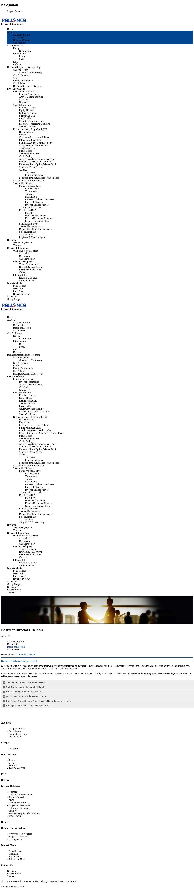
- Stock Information (16, 797)
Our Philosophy (20, 70)
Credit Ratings (26, 156)
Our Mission (19, 37)
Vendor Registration (22, 242)
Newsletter (24, 102)
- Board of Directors (17, 734)
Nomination (31, 196)
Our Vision (24, 256)
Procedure (30, 213)
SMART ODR (26, 234)
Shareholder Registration (31, 226)
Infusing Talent (20, 275)
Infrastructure (19, 53)
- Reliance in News (16, 859)
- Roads (11, 760)
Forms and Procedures (30, 186)
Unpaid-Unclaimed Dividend (39, 218)
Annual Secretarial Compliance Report (37, 159)
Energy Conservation (23, 80)
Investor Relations (16, 88)
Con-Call (23, 99)
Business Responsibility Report (28, 86)
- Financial (12, 792)
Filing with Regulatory (30, 140)
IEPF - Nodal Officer (35, 215)
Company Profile (21, 34)
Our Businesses (14, 45)
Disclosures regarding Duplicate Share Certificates (34, 125)
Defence (17, 64)
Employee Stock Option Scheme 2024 (37, 164)
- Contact (11, 810)
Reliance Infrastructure (18, 248)
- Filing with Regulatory (18, 808)
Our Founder (19, 43)
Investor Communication (25, 91)
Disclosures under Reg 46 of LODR (30, 129)
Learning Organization (30, 269)
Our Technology (27, 259)
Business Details (27, 132)
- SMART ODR (14, 816)
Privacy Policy (14, 873)
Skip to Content (14, 11)
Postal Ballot (25, 118)
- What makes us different (19, 834)
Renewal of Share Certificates (39, 199)
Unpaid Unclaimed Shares (37, 221)
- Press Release (14, 851)
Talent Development (29, 264)
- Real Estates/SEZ (16, 768)
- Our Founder (14, 736)
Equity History (26, 110)
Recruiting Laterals (28, 277)
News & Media (14, 283)
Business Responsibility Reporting (23, 67)
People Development (23, 261)
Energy (16, 48)
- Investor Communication (20, 794)
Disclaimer (12, 871)
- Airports (11, 765)
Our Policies (19, 83)
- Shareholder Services (18, 802)
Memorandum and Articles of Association (39, 178)
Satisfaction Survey (28, 223)
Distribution (25, 51)
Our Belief (24, 253)
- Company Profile (16, 728)
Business (11, 240)
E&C (15, 61)
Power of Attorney (34, 202)
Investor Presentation (29, 94)
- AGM (10, 800)
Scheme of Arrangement (31, 167)
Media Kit (18, 288)
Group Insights (14, 299)
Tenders (17, 245)
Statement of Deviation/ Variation (35, 161)
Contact (23, 169)
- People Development (18, 836)
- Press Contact (14, 856)
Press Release (19, 286)
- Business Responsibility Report (23, 813)
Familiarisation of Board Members (35, 142)
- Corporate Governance (18, 805)
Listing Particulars (28, 113)
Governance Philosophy (30, 72)
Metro (22, 59)
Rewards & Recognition (30, 267)
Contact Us (12, 296)
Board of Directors (22, 40)
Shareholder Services (23, 183)
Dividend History (27, 107)
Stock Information (22, 105)
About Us (11, 32)
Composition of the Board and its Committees (33, 146)
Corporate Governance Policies (34, 137)
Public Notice (25, 151)
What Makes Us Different (25, 250)
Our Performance (21, 75)
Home (10, 29)
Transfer (29, 194)
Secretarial (30, 172)
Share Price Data (27, 115)
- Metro (10, 763)
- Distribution (13, 748)
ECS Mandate (32, 188)
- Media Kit (12, 854)
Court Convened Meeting (31, 121)
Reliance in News (21, 294)
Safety (16, 78)
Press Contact (19, 291)
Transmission (31, 191)
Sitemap (11, 876)
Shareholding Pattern (29, 153)
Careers (23, 272)
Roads (22, 56)
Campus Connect (27, 280)
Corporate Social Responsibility (28, 180)
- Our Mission (14, 731)
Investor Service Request (37, 205)
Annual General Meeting (31, 97)
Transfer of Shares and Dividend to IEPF (30, 208)
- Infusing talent (14, 839)
